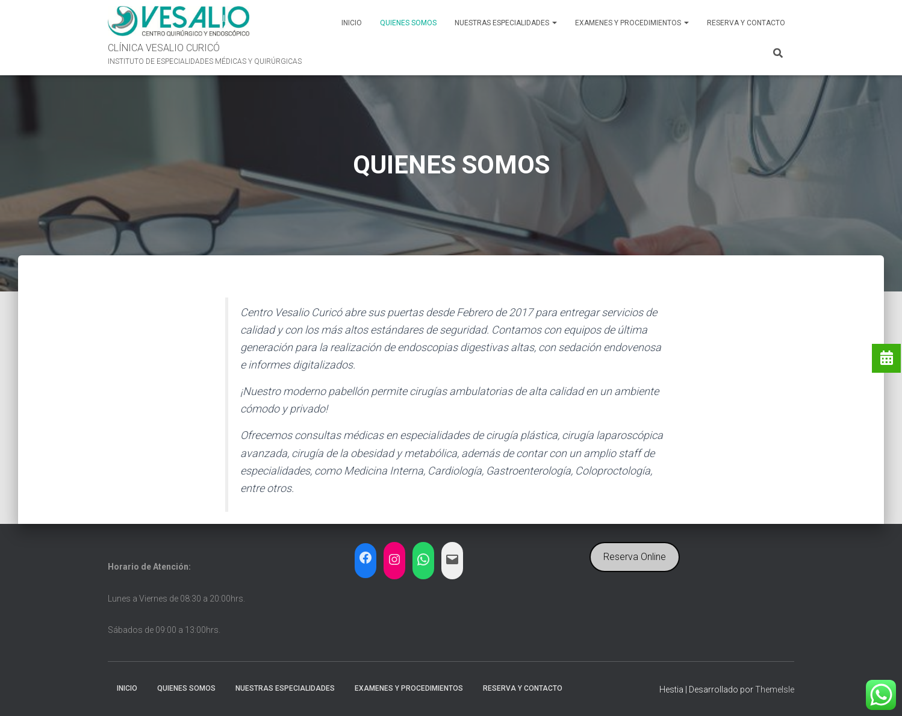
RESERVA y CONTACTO (746, 23)
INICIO (351, 23)
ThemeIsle (774, 689)
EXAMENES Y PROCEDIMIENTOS (632, 23)
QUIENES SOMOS (408, 23)
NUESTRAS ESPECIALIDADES (506, 23)
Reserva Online (634, 556)
